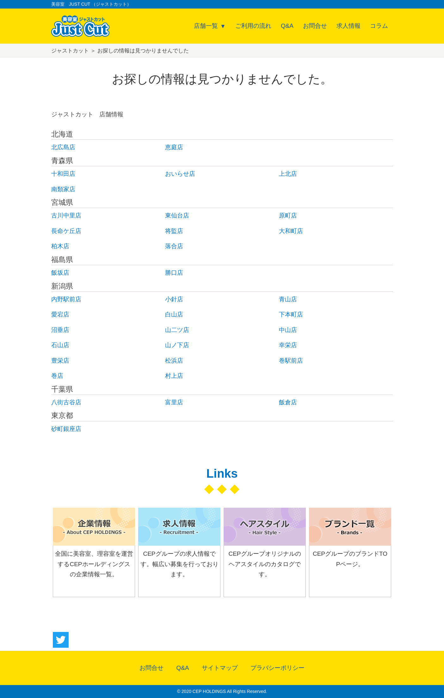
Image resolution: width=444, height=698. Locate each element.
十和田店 (63, 173)
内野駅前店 (66, 299)
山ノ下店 (177, 345)
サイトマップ (220, 667)
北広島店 (63, 147)
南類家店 (63, 189)
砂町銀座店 (66, 429)
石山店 (60, 345)
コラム (379, 25)
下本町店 (291, 314)
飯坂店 (60, 272)
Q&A (287, 25)
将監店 (174, 231)
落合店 (174, 246)
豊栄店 (60, 360)
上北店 (288, 173)
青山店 (288, 299)
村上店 (174, 375)
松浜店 (174, 360)
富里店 (174, 402)
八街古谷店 (66, 402)
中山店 (288, 330)
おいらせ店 (180, 173)
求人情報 (348, 25)
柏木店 (60, 246)
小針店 (174, 299)
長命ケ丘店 (66, 231)
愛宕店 (60, 314)
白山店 (174, 314)
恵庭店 (174, 147)
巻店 (57, 375)
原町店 (288, 215)
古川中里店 (66, 215)
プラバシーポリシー (277, 667)
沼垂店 (60, 330)
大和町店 (291, 231)
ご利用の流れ (253, 25)
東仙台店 (177, 215)
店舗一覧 (206, 25)
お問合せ (315, 25)
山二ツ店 (177, 330)
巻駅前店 (291, 360)
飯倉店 (288, 402)
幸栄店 (288, 345)
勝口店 (174, 272)
